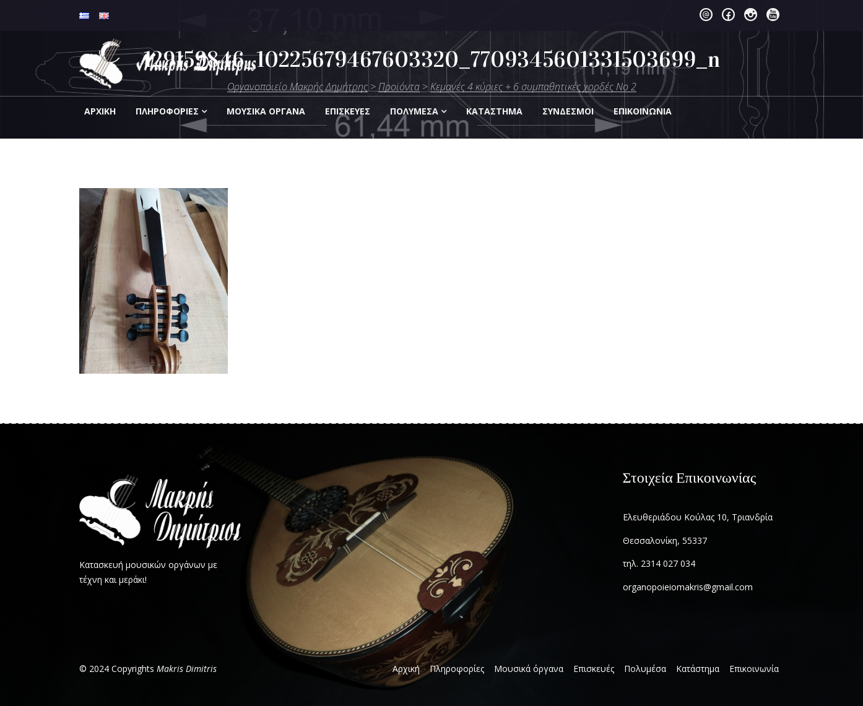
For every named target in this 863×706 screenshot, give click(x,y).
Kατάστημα (494, 111)
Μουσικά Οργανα (266, 111)
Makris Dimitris (187, 668)
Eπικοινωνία (643, 111)
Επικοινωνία (754, 668)
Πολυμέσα (414, 111)
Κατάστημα (697, 668)
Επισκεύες (347, 111)
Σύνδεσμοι (568, 111)
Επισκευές (593, 668)
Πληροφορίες (167, 111)
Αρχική (100, 111)
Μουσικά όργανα (528, 668)
